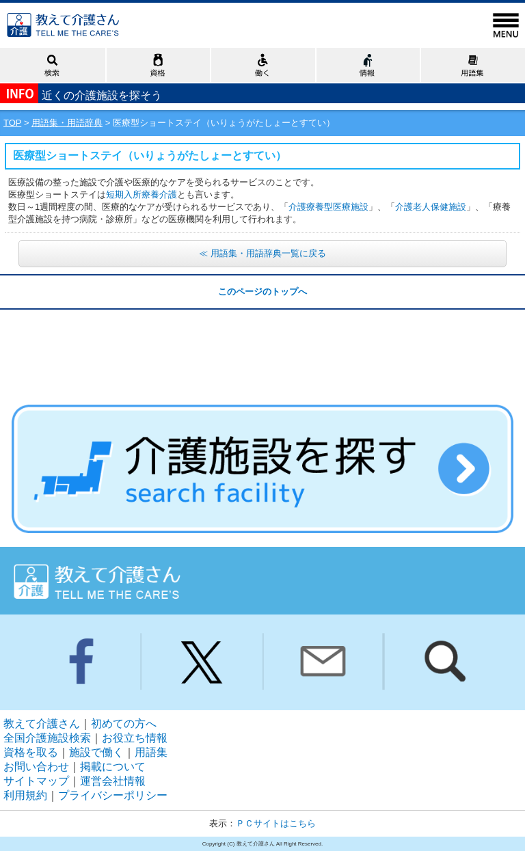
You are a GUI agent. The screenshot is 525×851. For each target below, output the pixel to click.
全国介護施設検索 (47, 738)
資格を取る (30, 752)
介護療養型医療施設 (328, 207)
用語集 (151, 752)
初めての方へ (124, 723)
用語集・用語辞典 (67, 123)
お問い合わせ (36, 766)
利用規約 (25, 795)
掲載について (113, 766)
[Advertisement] (262, 344)
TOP (12, 123)
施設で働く (96, 752)
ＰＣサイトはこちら (276, 823)
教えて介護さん (41, 723)
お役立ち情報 (134, 738)
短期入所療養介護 (141, 194)
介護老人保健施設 (430, 207)
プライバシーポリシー (112, 795)
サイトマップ (36, 781)
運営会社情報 (113, 781)
